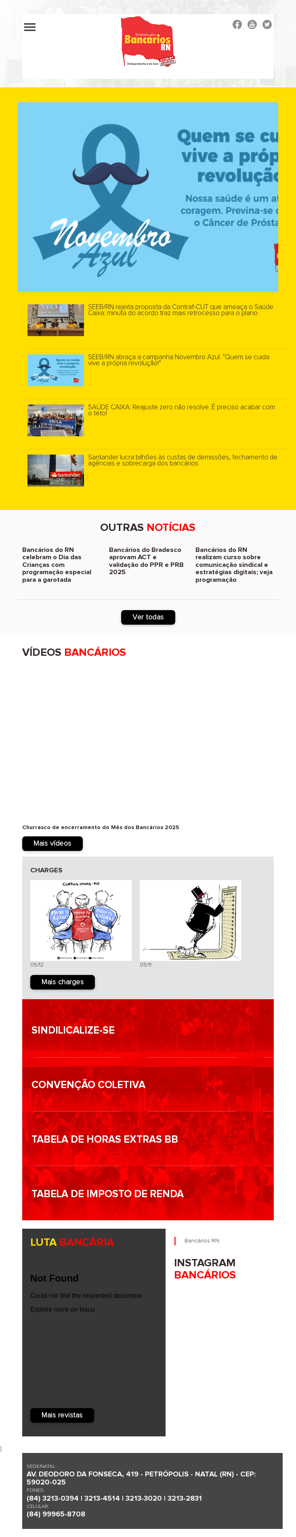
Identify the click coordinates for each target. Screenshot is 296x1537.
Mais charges (63, 982)
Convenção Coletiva (88, 1085)
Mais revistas (62, 1415)
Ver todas (148, 617)
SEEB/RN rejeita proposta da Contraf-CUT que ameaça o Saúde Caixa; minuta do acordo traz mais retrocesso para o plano (180, 310)
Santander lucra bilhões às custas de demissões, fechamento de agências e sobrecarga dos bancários (182, 460)
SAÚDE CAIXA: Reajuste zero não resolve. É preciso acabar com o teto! (181, 410)
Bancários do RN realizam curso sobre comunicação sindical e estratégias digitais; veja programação (234, 565)
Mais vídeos (52, 843)
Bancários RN (202, 1241)
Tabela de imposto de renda (107, 1194)
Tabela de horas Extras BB (104, 1140)
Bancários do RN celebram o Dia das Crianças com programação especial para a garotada (56, 565)
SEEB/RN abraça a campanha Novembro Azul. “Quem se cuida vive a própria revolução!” (178, 360)
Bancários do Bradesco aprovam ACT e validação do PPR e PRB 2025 (146, 561)
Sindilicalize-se (73, 1030)
